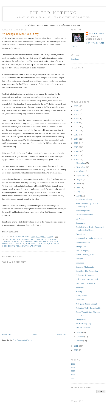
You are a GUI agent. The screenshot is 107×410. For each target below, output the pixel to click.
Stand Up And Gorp (84, 199)
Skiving (79, 291)
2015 (76, 147)
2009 (73, 367)
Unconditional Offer (84, 215)
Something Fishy (83, 210)
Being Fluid (81, 246)
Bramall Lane (28, 239)
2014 (76, 151)
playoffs (19, 244)
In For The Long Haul (85, 254)
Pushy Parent (81, 295)
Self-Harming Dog (83, 323)
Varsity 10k (36, 246)
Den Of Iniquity (82, 250)
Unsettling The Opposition (87, 271)
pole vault (31, 244)
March (79, 332)
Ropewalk (43, 244)
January (79, 341)
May (78, 191)
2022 (76, 118)
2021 (76, 122)
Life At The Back (83, 327)
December (80, 163)
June (78, 187)
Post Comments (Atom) (22, 340)
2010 (76, 350)
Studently (80, 300)
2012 (76, 159)
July (78, 183)
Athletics (15, 239)
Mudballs (80, 287)
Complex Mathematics (85, 267)
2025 (76, 106)
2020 (76, 126)
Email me (75, 59)
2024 (76, 110)
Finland (29, 242)
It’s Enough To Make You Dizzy (89, 238)
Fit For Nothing (53, 13)
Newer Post (6, 334)
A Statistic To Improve (85, 275)
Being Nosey (81, 319)
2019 (76, 130)
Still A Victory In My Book (87, 279)
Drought (79, 259)
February (80, 336)
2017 (76, 139)
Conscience (80, 234)
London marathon (43, 242)
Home (34, 334)
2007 (73, 374)
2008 (73, 371)
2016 (76, 143)
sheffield (54, 244)
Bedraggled (80, 223)
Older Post (61, 334)
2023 (76, 114)
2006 (73, 378)
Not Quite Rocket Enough (86, 304)
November (81, 167)
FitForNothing (96, 33)
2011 (76, 346)
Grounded (80, 263)
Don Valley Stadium (46, 239)
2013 (76, 155)
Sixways (24, 246)
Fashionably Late (83, 242)
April (78, 196)
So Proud (79, 219)
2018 (76, 135)
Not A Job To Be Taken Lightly (88, 308)
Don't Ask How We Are (85, 283)
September (81, 175)
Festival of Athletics (13, 242)
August (79, 179)
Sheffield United (10, 246)
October (80, 171)
